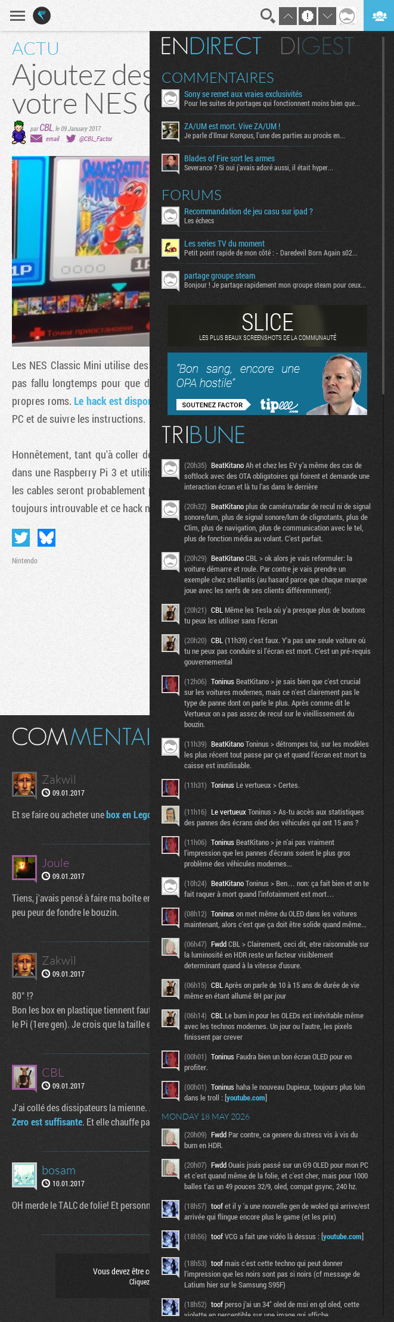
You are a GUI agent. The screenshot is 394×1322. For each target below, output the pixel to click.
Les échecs (199, 220)
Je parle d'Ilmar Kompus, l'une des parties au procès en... (264, 135)
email (52, 138)
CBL (46, 127)
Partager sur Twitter (21, 538)
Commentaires (218, 77)
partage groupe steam (219, 275)
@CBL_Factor (95, 138)
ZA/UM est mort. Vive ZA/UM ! (232, 126)
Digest (317, 46)
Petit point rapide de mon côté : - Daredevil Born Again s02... (271, 252)
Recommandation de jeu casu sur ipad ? (248, 211)
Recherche (268, 16)
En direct (211, 46)
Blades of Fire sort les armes (229, 158)
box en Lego (129, 814)
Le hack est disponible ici (127, 401)
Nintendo (25, 560)
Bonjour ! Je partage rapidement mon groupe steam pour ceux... (275, 284)
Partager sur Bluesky (46, 538)
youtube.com (246, 1097)
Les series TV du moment (224, 243)
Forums (192, 195)
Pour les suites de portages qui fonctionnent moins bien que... (272, 103)
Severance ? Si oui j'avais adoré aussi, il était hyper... (258, 167)
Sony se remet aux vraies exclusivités (243, 94)
